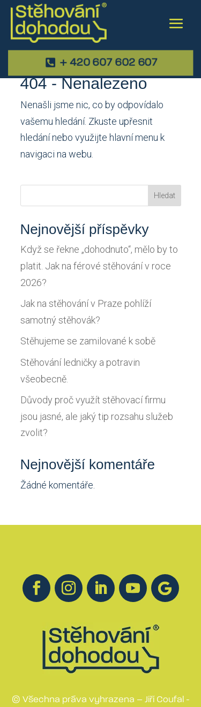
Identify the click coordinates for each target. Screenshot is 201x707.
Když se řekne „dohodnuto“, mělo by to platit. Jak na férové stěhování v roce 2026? (99, 266)
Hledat (164, 195)
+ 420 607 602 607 (108, 63)
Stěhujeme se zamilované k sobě (87, 341)
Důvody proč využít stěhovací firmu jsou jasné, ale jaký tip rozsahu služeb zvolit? (96, 416)
